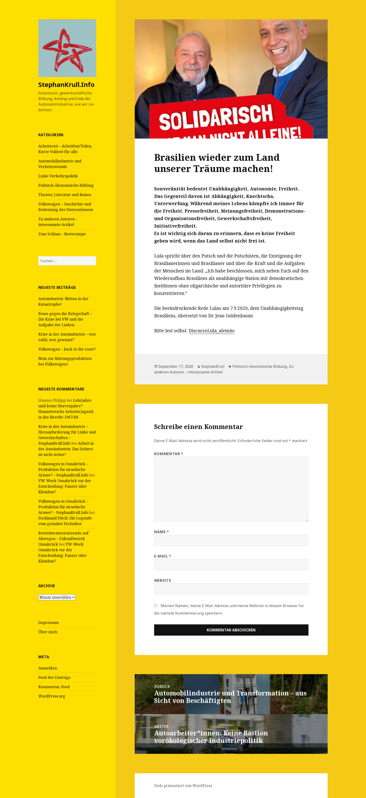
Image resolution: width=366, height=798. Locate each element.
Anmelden (47, 667)
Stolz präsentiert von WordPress (183, 785)
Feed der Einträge (54, 677)
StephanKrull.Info (66, 84)
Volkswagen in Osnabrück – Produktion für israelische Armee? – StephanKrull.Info (63, 469)
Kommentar (168, 453)
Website (162, 580)
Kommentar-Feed (54, 686)
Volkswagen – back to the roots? (67, 349)
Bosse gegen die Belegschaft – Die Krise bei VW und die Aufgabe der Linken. (65, 319)
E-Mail (162, 556)
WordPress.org (51, 695)
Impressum (48, 622)
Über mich (47, 631)
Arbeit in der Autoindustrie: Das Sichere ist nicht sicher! (66, 448)
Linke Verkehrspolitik (58, 176)
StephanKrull (213, 366)
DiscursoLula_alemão (212, 331)
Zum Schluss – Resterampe (62, 233)
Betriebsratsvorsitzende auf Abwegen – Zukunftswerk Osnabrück (63, 538)
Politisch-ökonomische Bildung (66, 185)
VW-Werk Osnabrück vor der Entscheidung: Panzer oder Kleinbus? (64, 486)
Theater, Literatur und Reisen (64, 194)
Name (161, 531)
